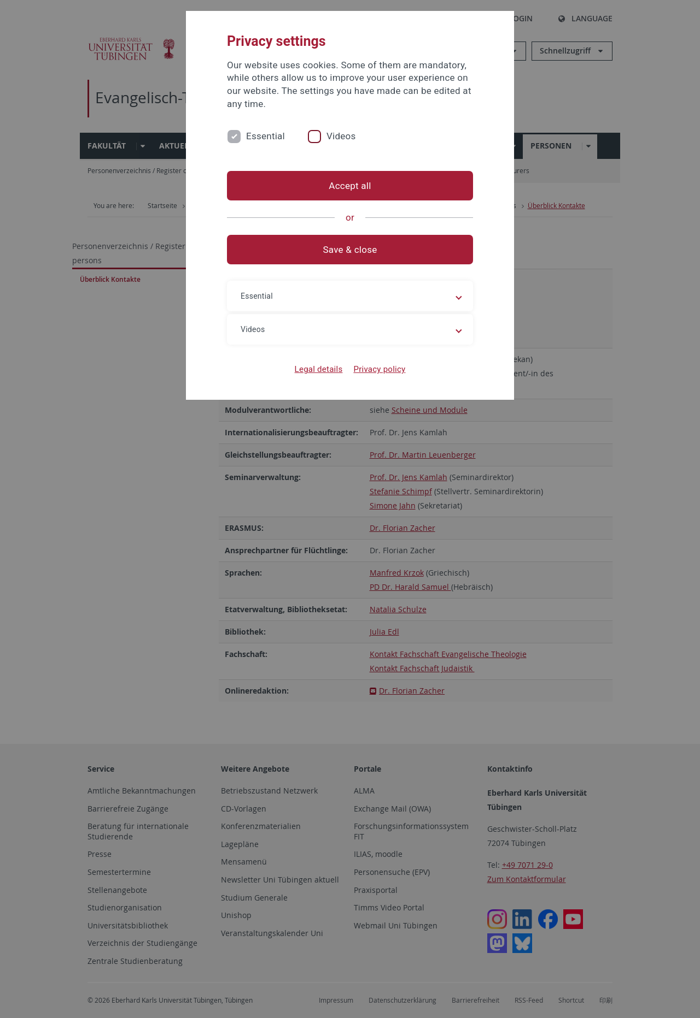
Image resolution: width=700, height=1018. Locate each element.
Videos (341, 136)
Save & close (350, 249)
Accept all (350, 185)
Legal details (319, 369)
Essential (265, 136)
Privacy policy (379, 369)
